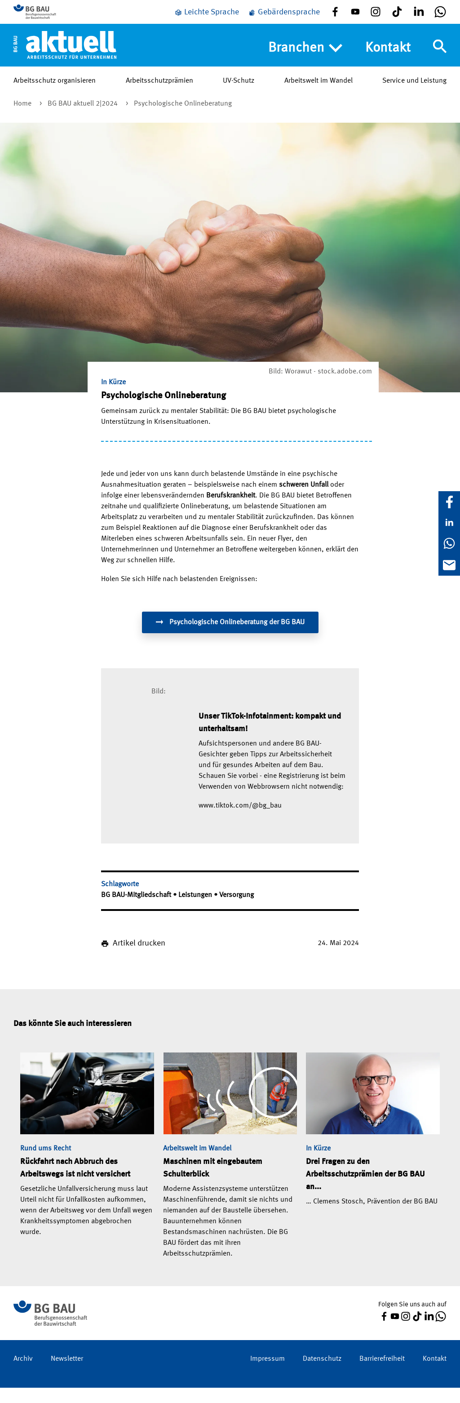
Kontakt (388, 61)
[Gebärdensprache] (284, 19)
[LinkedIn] (449, 523)
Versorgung (236, 910)
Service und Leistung (414, 94)
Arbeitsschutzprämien (159, 94)
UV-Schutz (238, 94)
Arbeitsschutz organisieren (54, 94)
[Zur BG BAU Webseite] (53, 18)
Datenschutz (322, 1374)
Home (23, 119)
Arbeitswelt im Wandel (318, 94)
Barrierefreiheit (382, 1374)
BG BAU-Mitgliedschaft (137, 910)
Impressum (267, 1374)
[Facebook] (449, 502)
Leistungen (196, 910)
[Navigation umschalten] (440, 60)
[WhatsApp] (449, 543)
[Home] (64, 58)
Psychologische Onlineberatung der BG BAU (230, 637)
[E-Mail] (449, 565)
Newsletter (67, 1374)
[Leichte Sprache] (206, 19)
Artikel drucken (139, 959)
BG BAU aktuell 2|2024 (83, 119)
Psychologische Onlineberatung (183, 119)
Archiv (23, 1374)
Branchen (305, 61)
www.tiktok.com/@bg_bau (240, 821)
